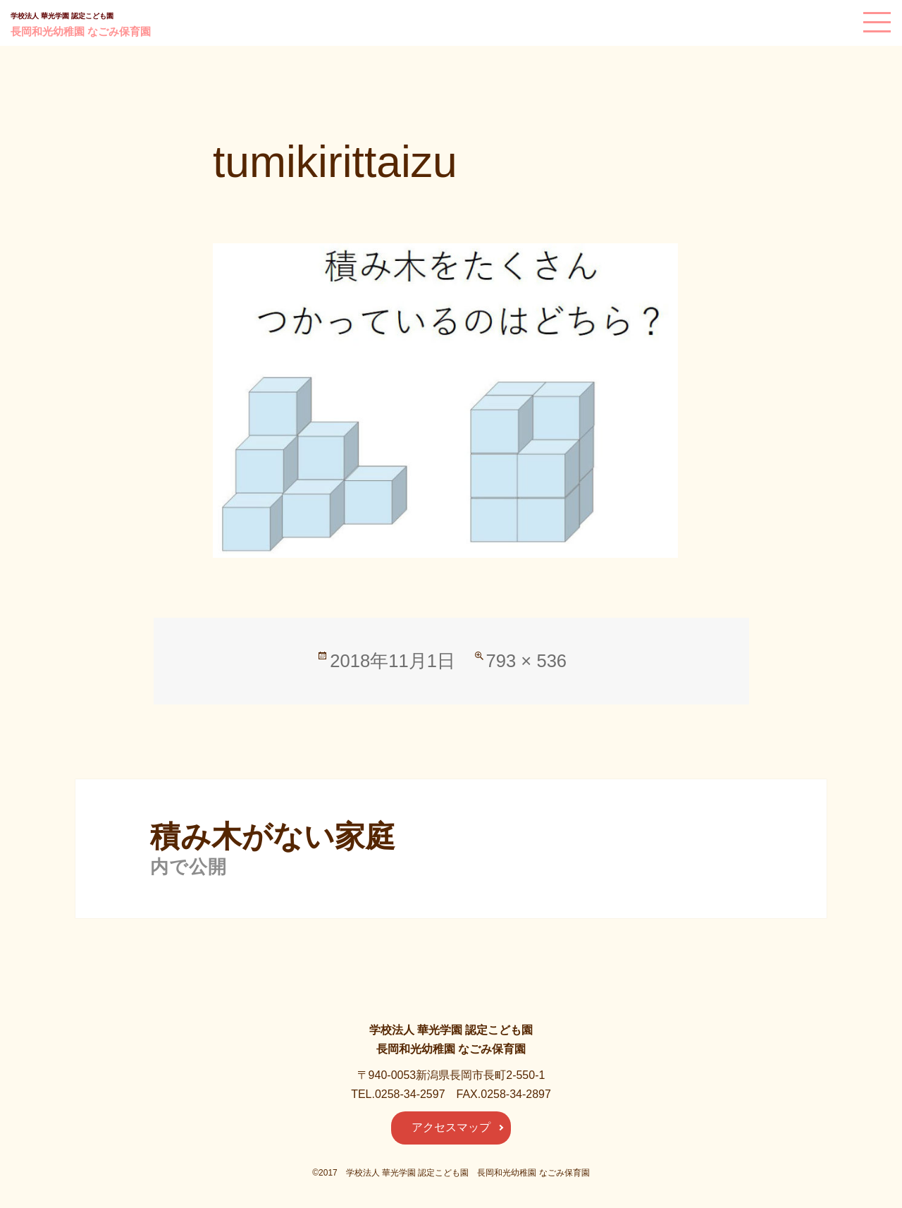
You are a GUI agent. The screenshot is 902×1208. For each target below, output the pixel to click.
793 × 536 (526, 661)
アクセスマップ (451, 1127)
